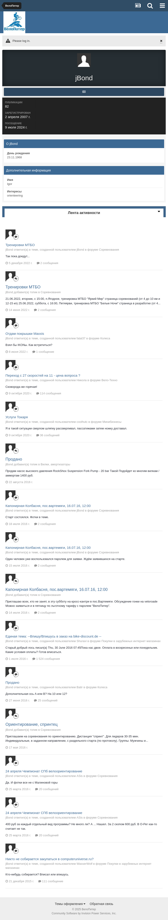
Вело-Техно (109, 380)
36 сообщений (48, 435)
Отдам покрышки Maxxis (24, 333)
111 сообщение (50, 881)
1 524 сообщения (46, 658)
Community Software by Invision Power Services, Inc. (84, 913)
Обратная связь (101, 904)
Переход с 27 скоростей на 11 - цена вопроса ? (42, 375)
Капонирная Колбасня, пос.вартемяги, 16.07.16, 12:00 (48, 506)
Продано (13, 459)
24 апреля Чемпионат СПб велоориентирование (43, 771)
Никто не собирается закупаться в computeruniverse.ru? (49, 859)
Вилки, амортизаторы (55, 464)
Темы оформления (70, 904)
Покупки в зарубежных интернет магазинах (131, 641)
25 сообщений (45, 700)
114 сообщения (48, 393)
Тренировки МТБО (20, 245)
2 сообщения (47, 263)
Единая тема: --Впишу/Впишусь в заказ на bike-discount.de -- (53, 636)
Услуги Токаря (16, 417)
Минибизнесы (111, 421)
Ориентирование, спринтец (31, 724)
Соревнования (109, 249)
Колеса (105, 338)
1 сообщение (43, 351)
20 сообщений (47, 789)
